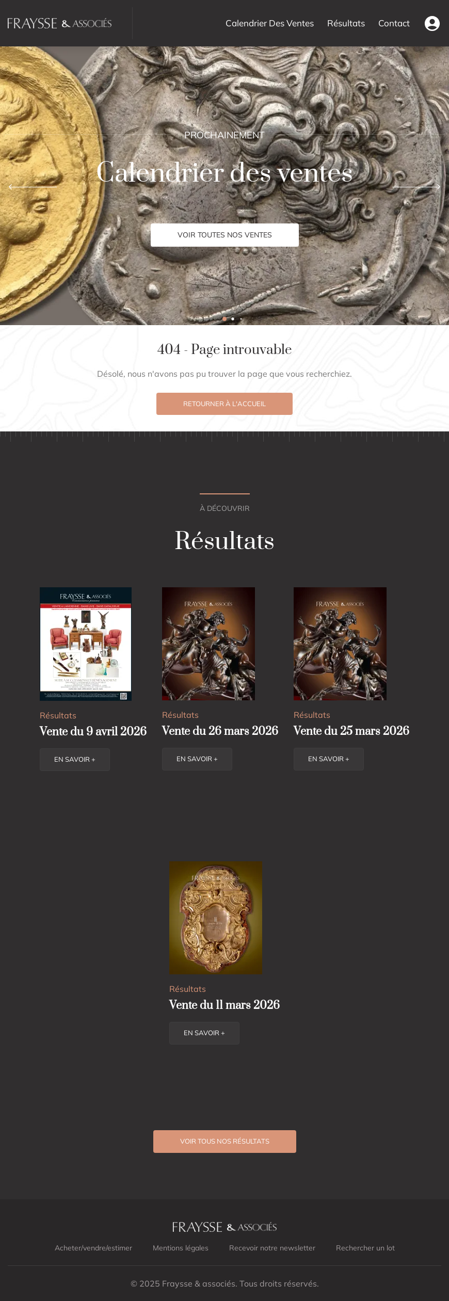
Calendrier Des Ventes (270, 23)
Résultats (346, 23)
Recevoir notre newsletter (272, 1247)
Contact (394, 23)
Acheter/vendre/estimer (93, 1247)
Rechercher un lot (365, 1247)
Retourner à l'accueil (224, 403)
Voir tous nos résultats (224, 1141)
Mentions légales (181, 1247)
